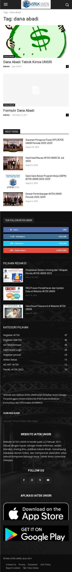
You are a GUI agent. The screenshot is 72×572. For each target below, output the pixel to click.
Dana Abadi (9, 56)
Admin (6, 66)
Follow (62, 236)
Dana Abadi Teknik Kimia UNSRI (27, 62)
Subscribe (61, 250)
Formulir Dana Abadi (18, 110)
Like (64, 229)
